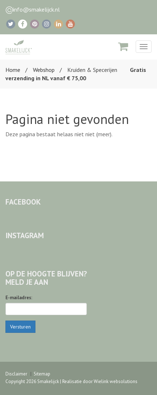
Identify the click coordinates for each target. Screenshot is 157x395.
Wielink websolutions (115, 381)
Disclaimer (16, 374)
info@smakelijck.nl (36, 9)
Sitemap (42, 374)
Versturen (20, 326)
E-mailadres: (18, 298)
